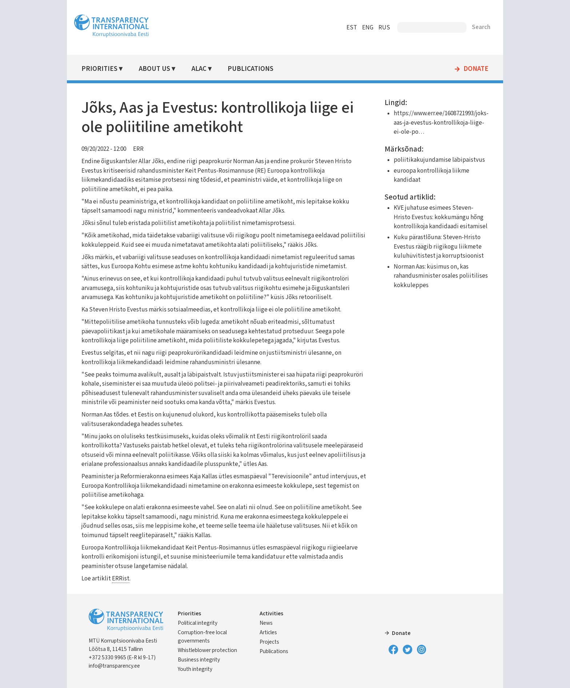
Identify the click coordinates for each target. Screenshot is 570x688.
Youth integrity (195, 669)
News (266, 623)
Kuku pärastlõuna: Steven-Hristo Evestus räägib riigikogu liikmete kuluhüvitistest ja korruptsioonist (439, 246)
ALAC (199, 68)
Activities (271, 613)
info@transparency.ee (114, 665)
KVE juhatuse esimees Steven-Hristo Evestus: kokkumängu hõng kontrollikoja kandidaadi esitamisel (440, 217)
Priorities (99, 68)
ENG (367, 28)
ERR (138, 149)
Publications (250, 68)
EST (351, 28)
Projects (269, 641)
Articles (268, 632)
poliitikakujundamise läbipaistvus (439, 160)
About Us (154, 68)
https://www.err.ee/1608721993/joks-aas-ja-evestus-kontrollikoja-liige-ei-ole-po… (441, 122)
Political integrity (197, 623)
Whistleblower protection (207, 650)
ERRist (120, 579)
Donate (476, 69)
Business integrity (199, 659)
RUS (384, 28)
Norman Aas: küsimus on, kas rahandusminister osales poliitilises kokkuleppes (441, 276)
